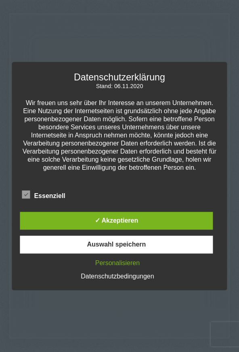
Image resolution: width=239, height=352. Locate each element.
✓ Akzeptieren (116, 220)
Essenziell (43, 194)
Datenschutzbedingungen (117, 276)
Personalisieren (117, 262)
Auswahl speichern (116, 244)
